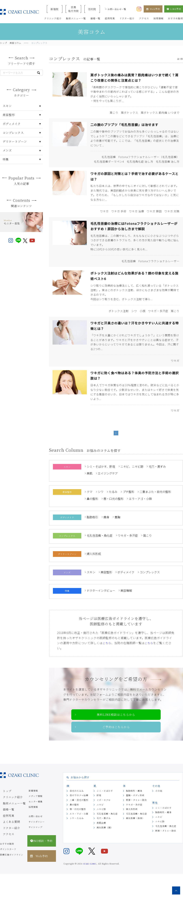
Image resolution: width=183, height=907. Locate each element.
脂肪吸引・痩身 (134, 823)
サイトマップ (35, 860)
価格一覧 (4, 840)
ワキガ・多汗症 (128, 567)
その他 (158, 823)
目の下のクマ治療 (79, 828)
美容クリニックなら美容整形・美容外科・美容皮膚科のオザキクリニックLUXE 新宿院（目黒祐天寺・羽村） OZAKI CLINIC (19, 12)
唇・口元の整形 (113, 530)
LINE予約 (173, 8)
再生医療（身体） (135, 851)
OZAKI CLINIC (89, 896)
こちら (107, 674)
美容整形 (106, 603)
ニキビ (100, 837)
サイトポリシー (37, 854)
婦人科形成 (94, 585)
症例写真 (4, 845)
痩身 (106, 548)
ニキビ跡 (101, 842)
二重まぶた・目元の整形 (155, 523)
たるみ (113, 523)
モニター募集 (36, 834)
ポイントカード (8, 882)
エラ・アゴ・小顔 (140, 530)
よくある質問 (7, 850)
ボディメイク (125, 603)
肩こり (147, 567)
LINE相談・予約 (40, 872)
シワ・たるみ (77, 851)
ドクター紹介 (7, 856)
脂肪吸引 (92, 548)
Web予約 (153, 8)
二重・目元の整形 (79, 832)
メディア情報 (35, 829)
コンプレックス (150, 603)
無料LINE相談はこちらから (116, 746)
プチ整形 (128, 523)
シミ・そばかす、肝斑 (101, 498)
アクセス (4, 861)
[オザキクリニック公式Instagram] (139, 8)
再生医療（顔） (105, 860)
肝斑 (99, 828)
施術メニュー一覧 (9, 834)
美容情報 (126, 622)
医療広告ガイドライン (11, 887)
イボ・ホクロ (104, 832)
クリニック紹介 (8, 829)
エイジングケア (108, 504)
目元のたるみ (77, 823)
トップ (3, 823)
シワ (100, 523)
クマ (89, 523)
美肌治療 (101, 855)
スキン (91, 603)
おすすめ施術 (7, 876)
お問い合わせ (36, 849)
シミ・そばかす (105, 823)
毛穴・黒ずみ (157, 498)
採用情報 (33, 840)
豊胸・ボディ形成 (135, 828)
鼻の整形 (92, 530)
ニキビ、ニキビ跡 (131, 498)
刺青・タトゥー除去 (136, 832)
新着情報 (33, 823)
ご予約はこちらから (116, 759)
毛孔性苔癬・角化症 (99, 567)
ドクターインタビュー (101, 622)
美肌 (89, 504)
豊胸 (117, 548)
